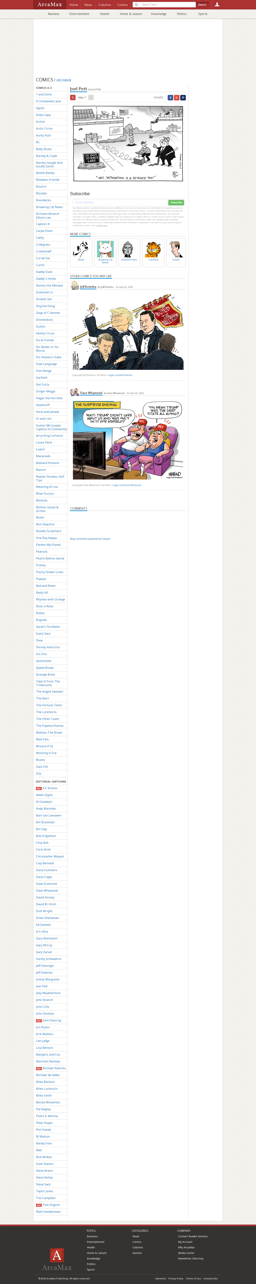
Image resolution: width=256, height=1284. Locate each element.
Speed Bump (45, 668)
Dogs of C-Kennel (48, 313)
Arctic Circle (44, 128)
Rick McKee (44, 1157)
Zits (38, 773)
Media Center (186, 1253)
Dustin (40, 326)
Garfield (41, 378)
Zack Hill (42, 767)
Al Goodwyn (44, 802)
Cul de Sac (43, 258)
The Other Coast (47, 719)
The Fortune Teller (49, 705)
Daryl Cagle (44, 877)
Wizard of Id (44, 746)
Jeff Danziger (45, 966)
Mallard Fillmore (47, 463)
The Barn (42, 698)
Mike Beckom (45, 1082)
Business (53, 14)
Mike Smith (44, 1095)
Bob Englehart (46, 836)
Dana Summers (46, 870)
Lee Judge (42, 1041)
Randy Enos (44, 1143)
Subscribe (176, 202)
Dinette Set (44, 299)
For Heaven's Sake (48, 357)
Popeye (41, 579)
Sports (202, 14)
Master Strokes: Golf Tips (50, 478)
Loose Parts (44, 442)
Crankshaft (43, 251)
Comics (136, 1242)
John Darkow (45, 1013)
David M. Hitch (46, 904)
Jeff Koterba (44, 972)
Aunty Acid (43, 135)
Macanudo (43, 456)
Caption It (43, 224)
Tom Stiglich (48, 1205)
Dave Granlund (46, 884)
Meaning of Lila (47, 487)
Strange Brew (45, 674)
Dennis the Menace (49, 285)
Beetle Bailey (45, 173)
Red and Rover (46, 586)
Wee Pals (42, 739)
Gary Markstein (47, 938)
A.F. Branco (46, 788)
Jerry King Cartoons (49, 436)
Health (104, 14)
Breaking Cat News (49, 207)
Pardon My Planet (48, 545)
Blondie (41, 193)
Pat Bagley (43, 1109)
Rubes (40, 613)
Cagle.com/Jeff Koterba (120, 375)
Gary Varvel (44, 952)
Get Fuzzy (42, 384)
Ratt (39, 1150)
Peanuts (41, 551)
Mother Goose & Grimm (47, 509)
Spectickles (43, 661)
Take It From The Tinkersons (48, 683)
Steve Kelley (44, 1177)
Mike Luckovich (46, 1089)
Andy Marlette (46, 809)
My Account (185, 1242)
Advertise (160, 1278)
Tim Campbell (46, 1198)
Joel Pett (42, 986)
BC (38, 142)
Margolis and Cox (48, 1054)
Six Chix (41, 654)
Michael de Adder (48, 1075)
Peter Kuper (44, 1123)
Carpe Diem (44, 231)
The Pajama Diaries (50, 726)
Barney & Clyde (46, 156)
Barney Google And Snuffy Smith (49, 164)
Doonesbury (44, 320)
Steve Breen (44, 1171)
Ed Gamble (43, 925)
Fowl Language (46, 364)
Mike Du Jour (45, 494)
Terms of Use (193, 1278)
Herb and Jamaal (47, 412)
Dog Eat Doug (45, 306)
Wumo (40, 760)
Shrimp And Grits (48, 647)
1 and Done (44, 94)
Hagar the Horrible (49, 398)
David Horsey (45, 897)
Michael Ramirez (51, 1068)
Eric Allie (42, 931)
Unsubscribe (210, 1278)
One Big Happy (46, 538)
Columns (137, 1247)
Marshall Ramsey (48, 1061)
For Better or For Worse (47, 349)
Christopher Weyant (50, 856)
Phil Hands (43, 1130)
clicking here (101, 225)
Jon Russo (42, 1027)
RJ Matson (43, 1136)
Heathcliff (43, 405)
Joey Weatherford (48, 993)
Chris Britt (43, 850)
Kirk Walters (44, 1034)
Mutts (40, 517)
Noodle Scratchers (48, 531)
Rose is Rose (44, 606)
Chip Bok (42, 843)
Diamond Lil (44, 292)
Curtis (40, 265)
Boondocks (43, 200)
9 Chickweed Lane (48, 101)
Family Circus (45, 333)
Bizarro (41, 186)
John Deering (48, 1020)
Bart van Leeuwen (48, 815)
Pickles (41, 565)
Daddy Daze (44, 272)
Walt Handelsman (48, 1212)
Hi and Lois (43, 419)
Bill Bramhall (45, 822)
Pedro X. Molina (47, 1116)
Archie (40, 122)
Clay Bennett (45, 863)
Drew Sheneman (47, 918)
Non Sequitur (45, 524)
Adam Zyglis (44, 795)
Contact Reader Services (193, 1236)
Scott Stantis (44, 1164)
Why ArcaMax (186, 1247)
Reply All (42, 592)
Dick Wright (44, 911)
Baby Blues (44, 149)
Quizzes (137, 1253)
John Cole (42, 1007)
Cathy (40, 238)
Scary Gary (43, 633)
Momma (41, 500)
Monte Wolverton (48, 1102)
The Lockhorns (46, 712)
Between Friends (47, 180)
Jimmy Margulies (47, 979)
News (135, 1236)
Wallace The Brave (49, 732)
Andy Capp (43, 115)
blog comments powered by (90, 538)
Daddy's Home (46, 279)
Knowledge (159, 14)
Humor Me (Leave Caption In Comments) (51, 427)
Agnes (40, 108)
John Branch (44, 1000)
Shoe (39, 640)
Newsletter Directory (191, 1258)
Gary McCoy (44, 945)
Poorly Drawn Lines (49, 572)
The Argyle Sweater (49, 691)
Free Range (43, 371)
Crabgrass (43, 244)
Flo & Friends (45, 340)
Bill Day (41, 829)
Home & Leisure (131, 14)
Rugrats (41, 620)
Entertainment (79, 14)
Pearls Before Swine (50, 558)
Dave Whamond (47, 890)
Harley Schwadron (48, 959)
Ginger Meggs (45, 391)
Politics (182, 14)
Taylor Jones (44, 1191)
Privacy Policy (175, 1278)
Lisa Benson (44, 1048)
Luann (40, 449)
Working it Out (46, 753)
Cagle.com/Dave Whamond (126, 485)
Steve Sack (43, 1184)
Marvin (41, 470)
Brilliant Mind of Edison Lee (47, 216)
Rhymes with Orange (50, 599)
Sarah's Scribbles (48, 627)
